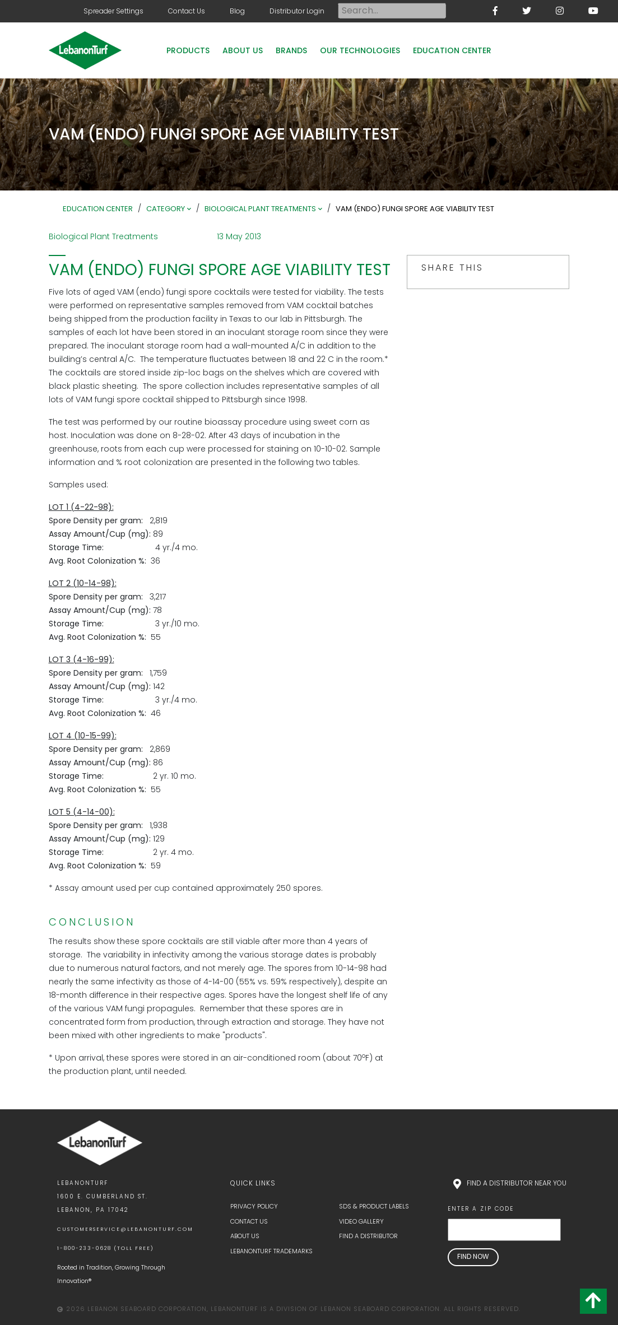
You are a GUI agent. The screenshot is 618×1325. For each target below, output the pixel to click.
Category (165, 208)
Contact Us (186, 11)
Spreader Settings (113, 11)
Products (188, 50)
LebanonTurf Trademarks (271, 1251)
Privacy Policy (254, 1206)
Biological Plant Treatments (260, 208)
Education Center (452, 50)
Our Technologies (360, 50)
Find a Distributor (368, 1235)
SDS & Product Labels (374, 1206)
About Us (242, 50)
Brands (291, 50)
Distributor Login (296, 11)
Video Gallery (361, 1221)
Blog (237, 11)
